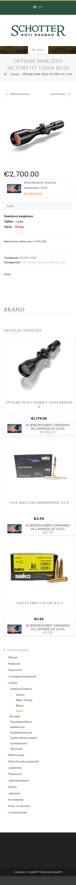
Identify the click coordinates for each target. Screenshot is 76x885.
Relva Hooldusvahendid (23, 761)
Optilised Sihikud (47, 262)
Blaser (20, 705)
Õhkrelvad (15, 774)
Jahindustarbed (18, 780)
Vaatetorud (17, 727)
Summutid (15, 670)
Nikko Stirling (24, 700)
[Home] (5, 74)
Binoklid (15, 716)
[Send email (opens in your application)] (40, 7)
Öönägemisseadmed (22, 676)
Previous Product (20, 94)
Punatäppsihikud (21, 721)
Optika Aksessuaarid (23, 738)
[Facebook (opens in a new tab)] (35, 7)
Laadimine (15, 768)
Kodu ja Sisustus (19, 806)
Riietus (12, 787)
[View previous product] (7, 94)
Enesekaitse (16, 799)
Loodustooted (17, 812)
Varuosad (16, 748)
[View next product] (69, 94)
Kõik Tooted (28, 262)
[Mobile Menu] (38, 50)
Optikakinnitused (21, 732)
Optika (12, 683)
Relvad (12, 657)
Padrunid (14, 663)
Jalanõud (14, 793)
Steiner (20, 695)
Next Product (58, 94)
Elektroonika (16, 755)
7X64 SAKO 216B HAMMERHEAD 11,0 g (39, 502)
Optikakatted (18, 743)
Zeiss (62, 262)
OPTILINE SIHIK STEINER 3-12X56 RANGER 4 (39, 404)
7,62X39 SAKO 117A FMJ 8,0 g (39, 603)
